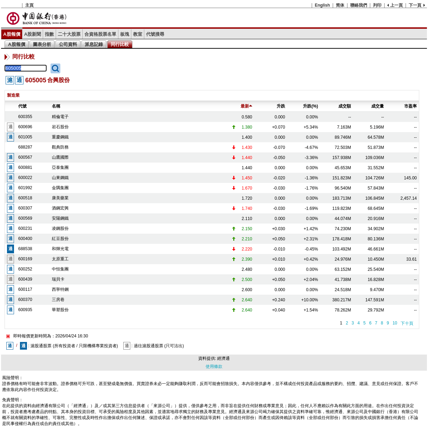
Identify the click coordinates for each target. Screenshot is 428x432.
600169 (25, 258)
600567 (25, 157)
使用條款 (214, 366)
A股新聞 (32, 34)
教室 (137, 34)
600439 (25, 279)
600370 (25, 299)
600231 (25, 228)
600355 (25, 116)
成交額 (344, 106)
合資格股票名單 (100, 34)
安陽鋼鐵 (60, 218)
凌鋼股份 (60, 228)
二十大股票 (69, 34)
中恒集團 (60, 269)
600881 (25, 167)
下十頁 (407, 323)
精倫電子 (60, 116)
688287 (25, 147)
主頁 (29, 5)
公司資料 (68, 44)
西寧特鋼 (60, 289)
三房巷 (58, 299)
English (322, 5)
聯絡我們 (358, 5)
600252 (25, 269)
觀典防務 (60, 147)
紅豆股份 (60, 238)
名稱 (56, 106)
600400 (25, 238)
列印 (377, 5)
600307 (25, 208)
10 (395, 323)
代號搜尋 (155, 34)
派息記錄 (94, 44)
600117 (25, 289)
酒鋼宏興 (60, 208)
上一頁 (396, 5)
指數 (49, 34)
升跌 (281, 106)
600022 (25, 177)
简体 (340, 5)
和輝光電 (60, 248)
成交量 (377, 106)
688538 (25, 248)
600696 (25, 126)
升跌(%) (310, 106)
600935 (25, 309)
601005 (25, 137)
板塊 (124, 34)
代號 (22, 106)
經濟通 (223, 358)
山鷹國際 (60, 157)
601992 (25, 187)
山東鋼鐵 (60, 177)
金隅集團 (60, 187)
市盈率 (410, 106)
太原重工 (60, 258)
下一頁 (415, 5)
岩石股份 (60, 126)
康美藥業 (60, 198)
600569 (25, 218)
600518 (25, 198)
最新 (246, 106)
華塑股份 (60, 309)
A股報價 (11, 34)
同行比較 (120, 44)
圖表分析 (42, 44)
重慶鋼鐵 (60, 137)
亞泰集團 (60, 167)
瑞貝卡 (58, 279)
